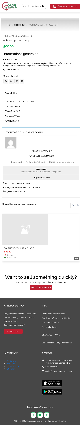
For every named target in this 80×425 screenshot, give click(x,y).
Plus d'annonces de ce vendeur (17, 183)
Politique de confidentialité (53, 313)
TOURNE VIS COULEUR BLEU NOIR (18, 36)
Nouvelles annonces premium (19, 204)
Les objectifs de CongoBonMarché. (57, 342)
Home (8, 25)
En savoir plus (13, 331)
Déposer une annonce (41, 287)
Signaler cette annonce (14, 191)
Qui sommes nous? (50, 322)
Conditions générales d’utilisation (56, 318)
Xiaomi (24, 40)
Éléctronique (19, 25)
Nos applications (49, 327)
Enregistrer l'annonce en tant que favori (21, 187)
